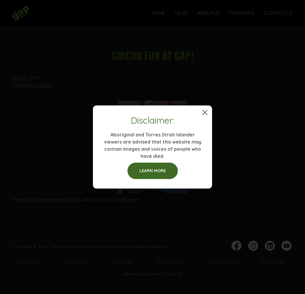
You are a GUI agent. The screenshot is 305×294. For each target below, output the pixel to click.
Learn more (152, 170)
